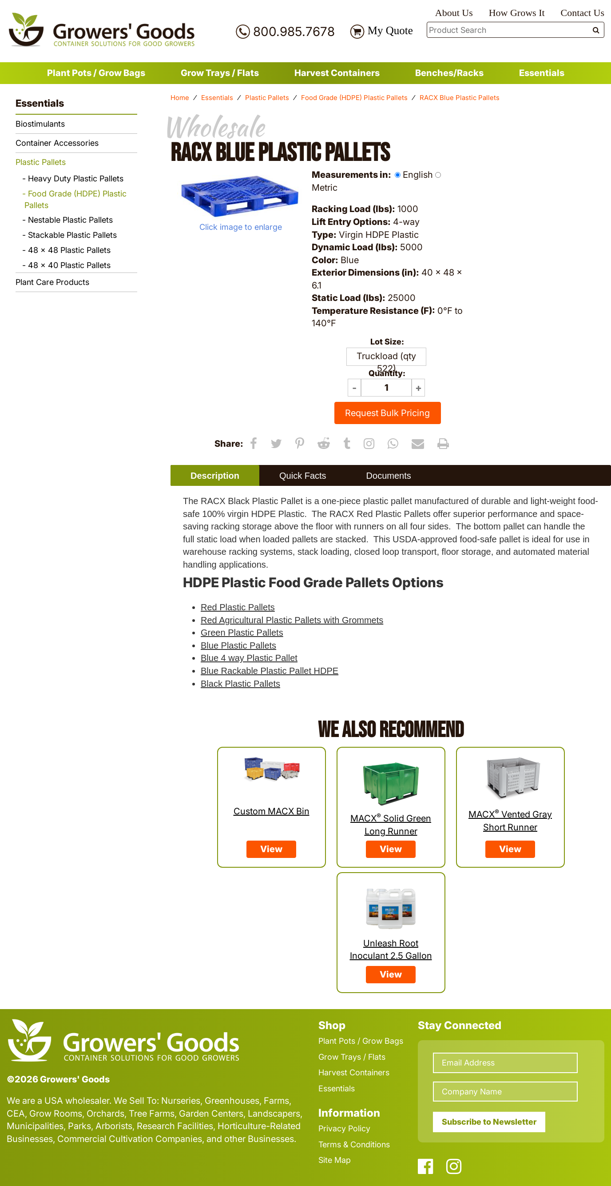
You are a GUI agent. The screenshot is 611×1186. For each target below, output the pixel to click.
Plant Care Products (52, 282)
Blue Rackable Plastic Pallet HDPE (269, 671)
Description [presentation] (214, 476)
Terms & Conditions (354, 1144)
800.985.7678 (294, 31)
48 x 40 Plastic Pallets (69, 265)
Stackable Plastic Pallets (72, 235)
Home (180, 97)
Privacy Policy (344, 1128)
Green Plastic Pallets (242, 632)
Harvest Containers (337, 73)
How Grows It (517, 12)
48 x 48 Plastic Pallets (69, 250)
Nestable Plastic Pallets (70, 219)
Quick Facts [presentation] (302, 476)
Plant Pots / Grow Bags (96, 73)
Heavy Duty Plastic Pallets (75, 178)
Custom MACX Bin (271, 811)
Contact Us (582, 12)
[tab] (215, 475)
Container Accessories (57, 143)
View (271, 849)
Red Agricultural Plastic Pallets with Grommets (292, 620)
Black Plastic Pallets (240, 684)
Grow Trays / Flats (220, 73)
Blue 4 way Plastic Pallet (249, 658)
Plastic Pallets (267, 97)
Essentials (541, 73)
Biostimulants (40, 123)
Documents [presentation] (388, 476)
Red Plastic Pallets (238, 607)
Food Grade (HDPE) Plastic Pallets (354, 97)
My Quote (390, 30)
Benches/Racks (449, 73)
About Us (454, 12)
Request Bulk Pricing (387, 413)
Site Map (334, 1160)
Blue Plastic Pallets (238, 645)
